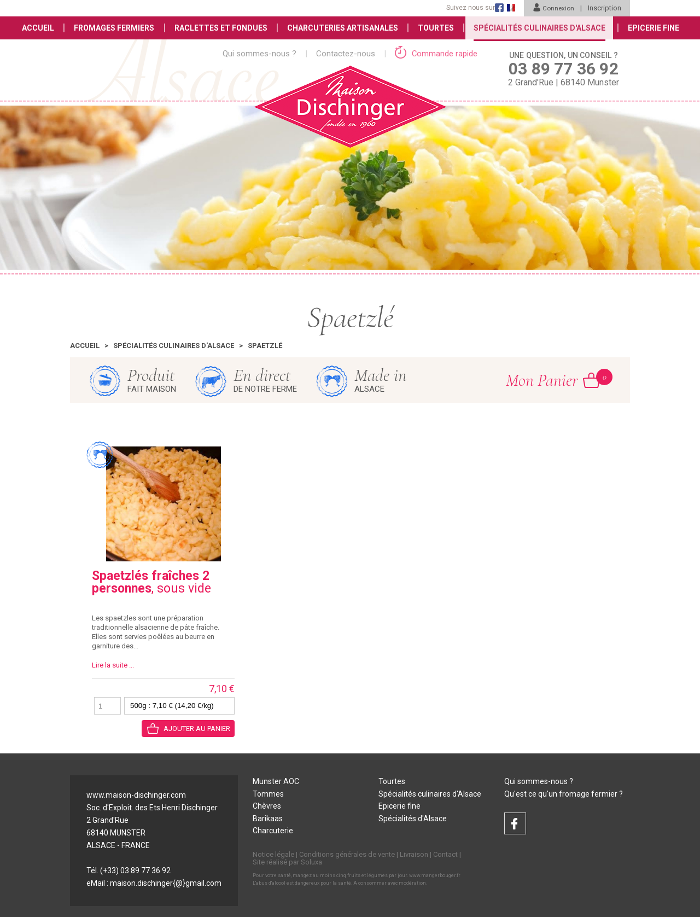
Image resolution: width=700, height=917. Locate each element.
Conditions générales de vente (347, 855)
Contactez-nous (345, 54)
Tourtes (436, 28)
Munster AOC (276, 781)
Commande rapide (436, 54)
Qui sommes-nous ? (259, 54)
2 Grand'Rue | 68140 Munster (563, 68)
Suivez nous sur (469, 7)
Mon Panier (553, 380)
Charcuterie (273, 831)
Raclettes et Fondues (219, 28)
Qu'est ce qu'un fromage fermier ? (563, 794)
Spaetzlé (265, 345)
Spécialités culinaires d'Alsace (173, 345)
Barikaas (268, 819)
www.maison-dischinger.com (136, 795)
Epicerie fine (399, 806)
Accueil (35, 28)
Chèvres (267, 806)
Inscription (604, 8)
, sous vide (151, 582)
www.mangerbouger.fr (434, 876)
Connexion (552, 8)
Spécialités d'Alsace (412, 819)
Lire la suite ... (113, 665)
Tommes (268, 794)
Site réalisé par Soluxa (287, 862)
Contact (445, 855)
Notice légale (273, 855)
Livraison (414, 855)
